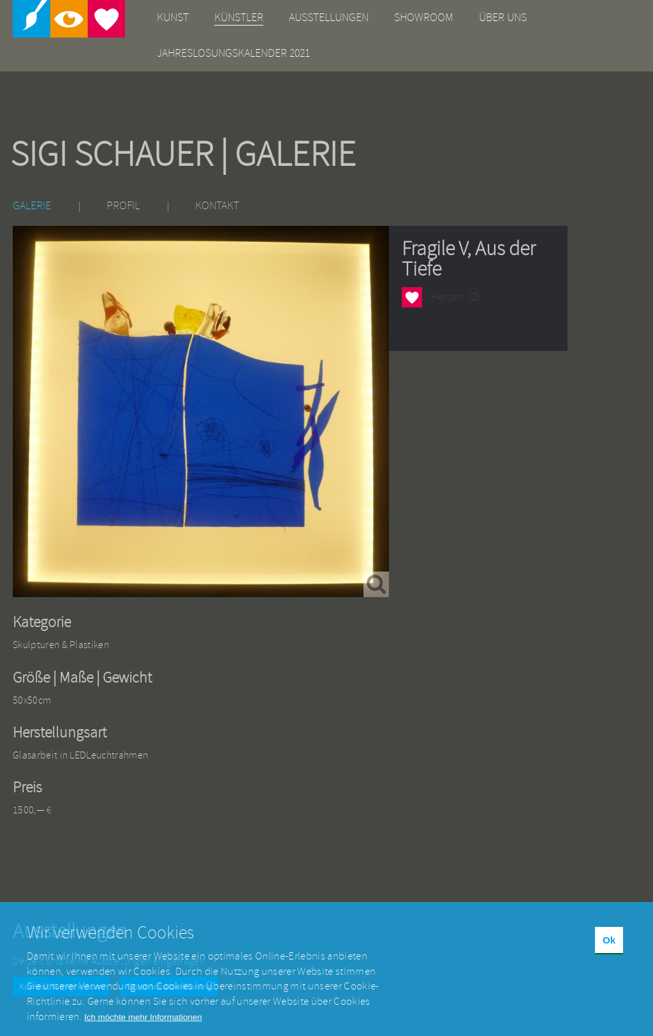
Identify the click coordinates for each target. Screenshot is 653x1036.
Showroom (423, 17)
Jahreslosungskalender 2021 (233, 53)
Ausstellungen (329, 17)
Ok (609, 947)
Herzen (412, 297)
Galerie (32, 205)
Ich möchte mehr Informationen (143, 1025)
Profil (123, 205)
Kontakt (217, 205)
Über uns (503, 17)
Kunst (173, 17)
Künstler (238, 17)
